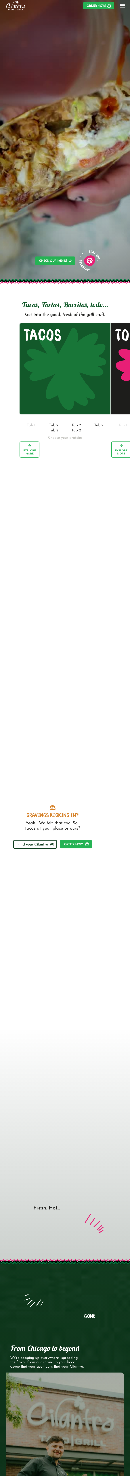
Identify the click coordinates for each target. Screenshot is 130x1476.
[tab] (31, 425)
